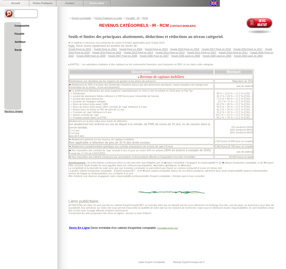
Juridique (20, 41)
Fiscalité (19, 33)
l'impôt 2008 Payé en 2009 (90, 56)
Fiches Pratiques (43, 3)
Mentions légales (13, 111)
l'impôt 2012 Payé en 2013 (170, 52)
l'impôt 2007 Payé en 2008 (122, 56)
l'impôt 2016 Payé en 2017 (248, 49)
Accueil (15, 3)
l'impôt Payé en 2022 (79, 49)
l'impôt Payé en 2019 (156, 49)
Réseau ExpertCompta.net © (189, 262)
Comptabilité (22, 25)
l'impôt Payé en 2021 (105, 49)
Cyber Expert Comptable (152, 262)
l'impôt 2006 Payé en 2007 (154, 56)
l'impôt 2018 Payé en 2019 (184, 49)
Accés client (97, 3)
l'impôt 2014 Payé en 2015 (106, 52)
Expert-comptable (81, 18)
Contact (69, 3)
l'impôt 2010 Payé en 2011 (233, 52)
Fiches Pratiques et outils (108, 18)
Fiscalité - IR (132, 18)
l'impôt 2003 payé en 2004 (248, 56)
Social (18, 49)
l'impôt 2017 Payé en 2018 (216, 49)
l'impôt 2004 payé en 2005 (217, 56)
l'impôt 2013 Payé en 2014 (138, 52)
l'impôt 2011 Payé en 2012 (201, 52)
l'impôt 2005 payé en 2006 (185, 56)
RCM (145, 18)
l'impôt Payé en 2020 (130, 49)
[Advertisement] (149, 242)
